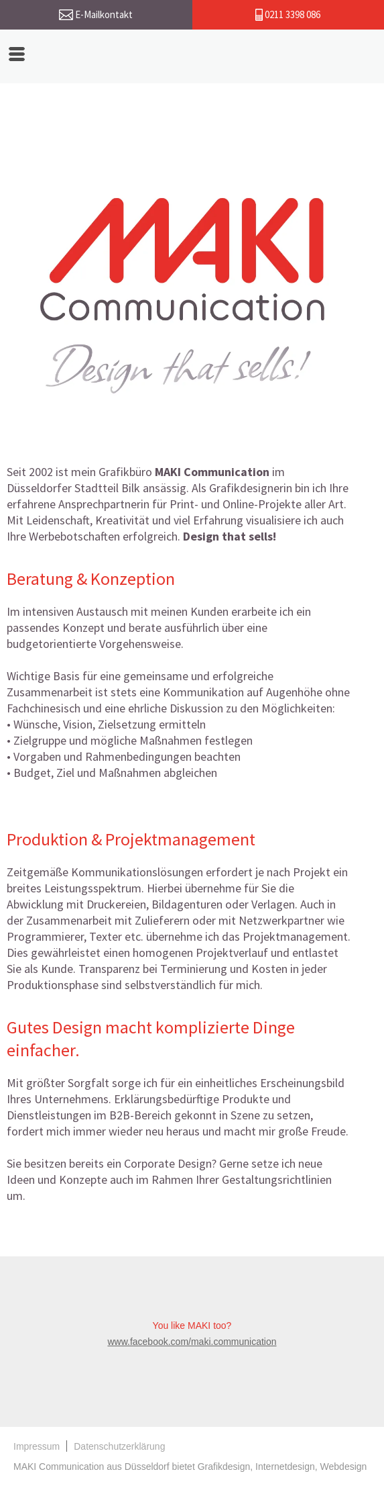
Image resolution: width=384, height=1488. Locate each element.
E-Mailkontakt (96, 14)
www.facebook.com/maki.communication (191, 1341)
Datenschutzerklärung (119, 1446)
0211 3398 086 (287, 14)
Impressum (36, 1446)
